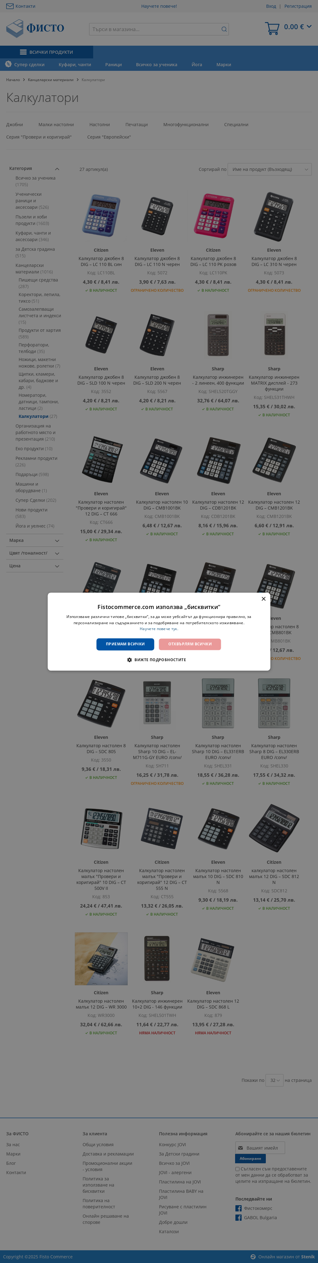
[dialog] (159, 631)
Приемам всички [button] (125, 644)
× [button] (263, 599)
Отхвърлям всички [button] (190, 644)
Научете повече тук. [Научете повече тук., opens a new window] (159, 629)
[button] (159, 660)
